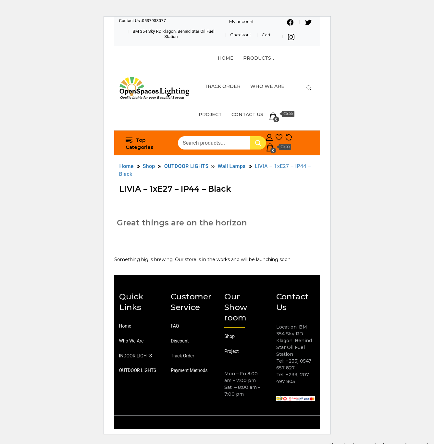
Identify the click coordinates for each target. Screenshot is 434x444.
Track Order (182, 355)
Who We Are (267, 86)
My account (241, 21)
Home (125, 326)
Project (210, 114)
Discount (180, 340)
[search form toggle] (309, 88)
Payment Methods (189, 370)
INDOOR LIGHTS (135, 355)
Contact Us (247, 114)
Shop (229, 336)
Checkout (240, 34)
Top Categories (139, 143)
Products (257, 58)
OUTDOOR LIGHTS (137, 370)
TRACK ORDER (223, 86)
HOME (225, 58)
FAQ (175, 326)
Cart (266, 34)
